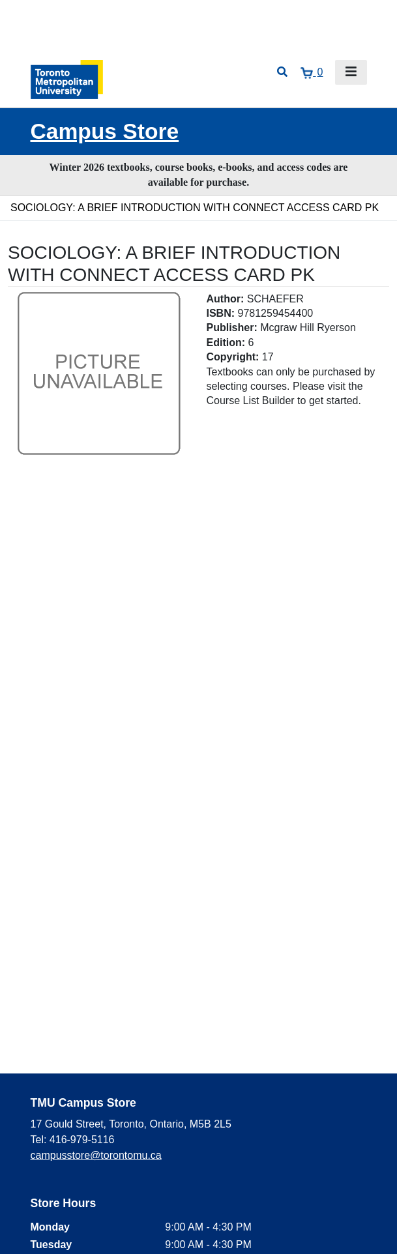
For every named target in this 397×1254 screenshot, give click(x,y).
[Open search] (282, 72)
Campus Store (105, 131)
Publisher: (232, 327)
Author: (225, 298)
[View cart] (311, 72)
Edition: (226, 342)
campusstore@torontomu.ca (96, 1155)
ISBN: (221, 313)
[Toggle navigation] (351, 72)
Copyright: (233, 356)
